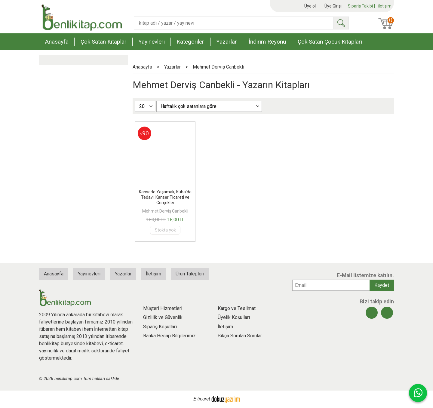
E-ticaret (201, 399)
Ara (341, 23)
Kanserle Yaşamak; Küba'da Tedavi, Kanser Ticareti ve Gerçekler (165, 197)
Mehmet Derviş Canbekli (165, 211)
